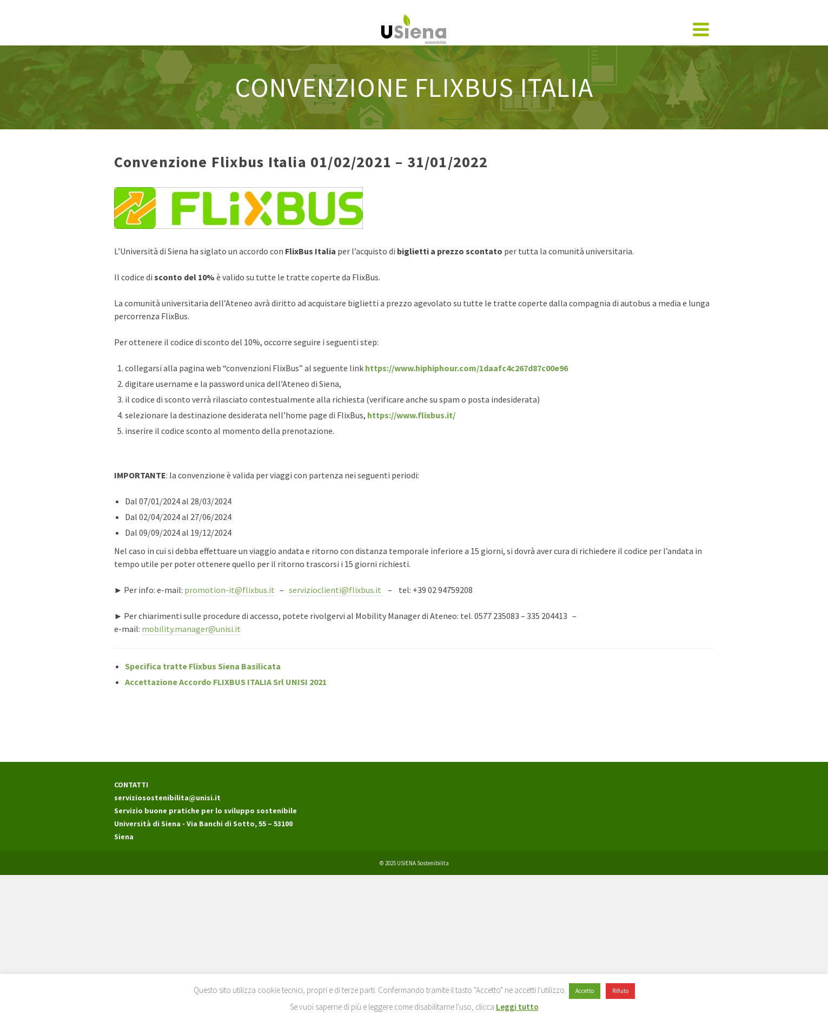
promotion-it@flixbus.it (229, 589)
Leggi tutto (517, 1007)
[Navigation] (700, 29)
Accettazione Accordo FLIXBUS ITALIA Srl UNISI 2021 (226, 681)
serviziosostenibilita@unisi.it (167, 797)
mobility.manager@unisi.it (191, 628)
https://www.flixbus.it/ (411, 415)
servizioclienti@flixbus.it (336, 589)
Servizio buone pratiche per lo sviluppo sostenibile (205, 810)
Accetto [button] (584, 991)
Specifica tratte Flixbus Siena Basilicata (203, 666)
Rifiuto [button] (620, 991)
